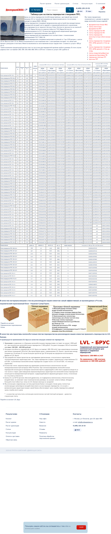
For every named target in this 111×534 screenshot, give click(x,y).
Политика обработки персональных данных (47, 437)
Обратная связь (11, 440)
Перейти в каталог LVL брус (10, 400)
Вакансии (42, 426)
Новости (42, 422)
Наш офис (43, 419)
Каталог (9, 419)
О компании (100, 4)
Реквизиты (43, 433)
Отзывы (42, 429)
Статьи (75, 4)
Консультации (87, 4)
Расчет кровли (45, 4)
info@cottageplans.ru (85, 422)
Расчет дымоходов (62, 4)
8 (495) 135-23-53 (79, 426)
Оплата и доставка (12, 436)
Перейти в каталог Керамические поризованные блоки (11, 325)
